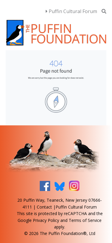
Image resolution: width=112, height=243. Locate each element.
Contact (44, 207)
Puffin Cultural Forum (71, 11)
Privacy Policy (46, 220)
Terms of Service (85, 220)
